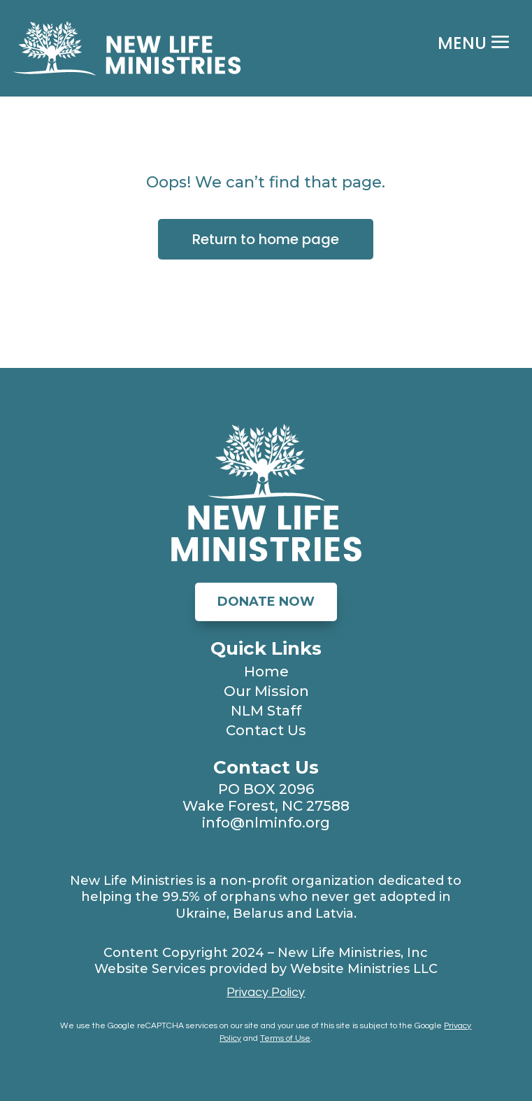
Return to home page (265, 239)
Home (266, 671)
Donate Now (266, 601)
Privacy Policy (266, 992)
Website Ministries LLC (364, 968)
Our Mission (266, 691)
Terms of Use (285, 1038)
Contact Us (266, 730)
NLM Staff (266, 710)
